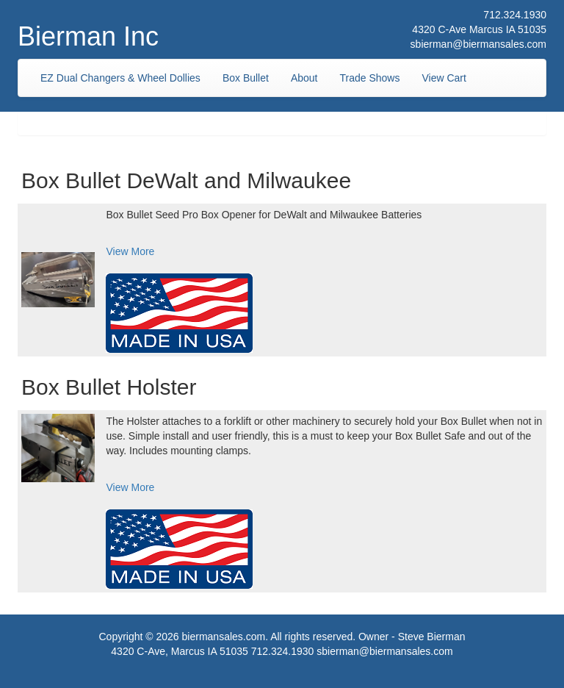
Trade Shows (370, 78)
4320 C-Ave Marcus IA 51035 (479, 29)
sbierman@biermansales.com (478, 44)
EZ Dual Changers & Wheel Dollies (120, 78)
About (304, 78)
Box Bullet (246, 78)
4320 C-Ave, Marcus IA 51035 (179, 651)
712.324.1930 (514, 15)
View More (130, 251)
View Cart (444, 78)
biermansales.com (224, 636)
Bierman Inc (88, 36)
